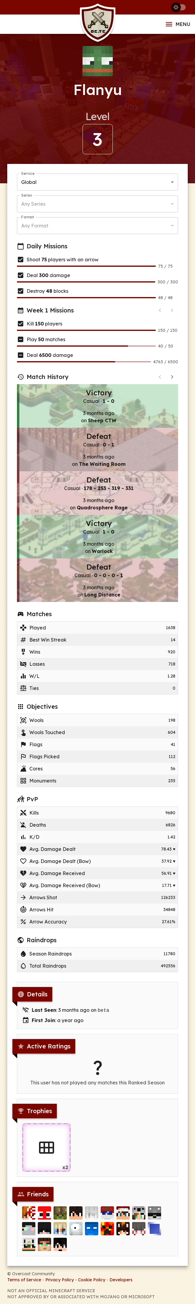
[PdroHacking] (60, 1245)
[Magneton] (76, 1230)
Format (27, 217)
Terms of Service (24, 1279)
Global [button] (29, 182)
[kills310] (107, 1230)
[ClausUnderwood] (44, 1230)
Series (26, 195)
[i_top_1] (107, 1214)
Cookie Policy (91, 1279)
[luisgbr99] (91, 1230)
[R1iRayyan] (28, 1214)
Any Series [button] (33, 204)
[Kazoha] (60, 1230)
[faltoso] (76, 1214)
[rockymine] (60, 1214)
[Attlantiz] (154, 1230)
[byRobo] (154, 1214)
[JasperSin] (123, 1214)
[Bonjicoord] (44, 1214)
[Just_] (28, 1230)
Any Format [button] (34, 226)
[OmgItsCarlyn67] (123, 1230)
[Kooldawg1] (44, 1245)
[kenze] (91, 1214)
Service (27, 173)
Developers (120, 1279)
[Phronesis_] (138, 1230)
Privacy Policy (59, 1279)
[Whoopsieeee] (28, 1245)
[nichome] (138, 1214)
